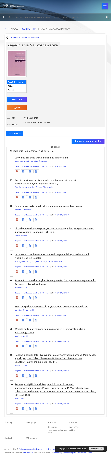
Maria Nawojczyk (22, 161)
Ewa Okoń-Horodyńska (25, 187)
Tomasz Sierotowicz (45, 187)
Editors (10, 86)
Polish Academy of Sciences (30, 449)
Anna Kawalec (21, 366)
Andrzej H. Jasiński (23, 210)
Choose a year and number (88, 141)
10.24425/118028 (62, 341)
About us (52, 422)
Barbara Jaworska (54, 262)
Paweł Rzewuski (21, 288)
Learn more (81, 449)
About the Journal (15, 82)
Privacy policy (52, 449)
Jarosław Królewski (38, 161)
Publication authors (76, 430)
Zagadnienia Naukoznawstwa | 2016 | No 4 (32, 166)
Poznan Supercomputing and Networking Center (72, 453)
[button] (17, 171)
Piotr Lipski (19, 399)
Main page (31, 422)
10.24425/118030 (62, 404)
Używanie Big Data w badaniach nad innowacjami (41, 157)
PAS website (31, 438)
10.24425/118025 (62, 267)
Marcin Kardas (21, 236)
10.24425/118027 (62, 315)
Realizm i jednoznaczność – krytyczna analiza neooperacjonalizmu (51, 306)
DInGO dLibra (28, 453)
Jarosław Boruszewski (24, 310)
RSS (16, 107)
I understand (96, 449)
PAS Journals (52, 427)
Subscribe (17, 99)
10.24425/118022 (62, 192)
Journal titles (29, 29)
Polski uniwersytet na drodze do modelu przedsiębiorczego (48, 206)
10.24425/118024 (62, 241)
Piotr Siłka (41, 262)
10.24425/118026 (62, 293)
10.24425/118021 (61, 166)
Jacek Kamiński (21, 336)
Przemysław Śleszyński (25, 262)
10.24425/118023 (62, 215)
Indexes (73, 422)
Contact (11, 90)
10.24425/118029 (62, 371)
